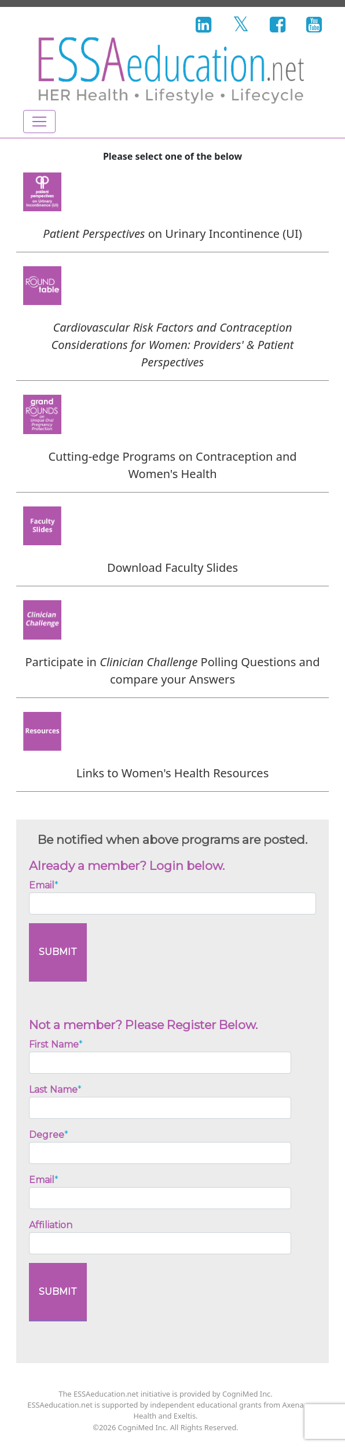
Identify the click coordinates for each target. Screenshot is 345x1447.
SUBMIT (58, 951)
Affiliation (50, 1225)
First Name (56, 1044)
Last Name (55, 1089)
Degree (48, 1134)
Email (43, 885)
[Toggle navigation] (39, 121)
